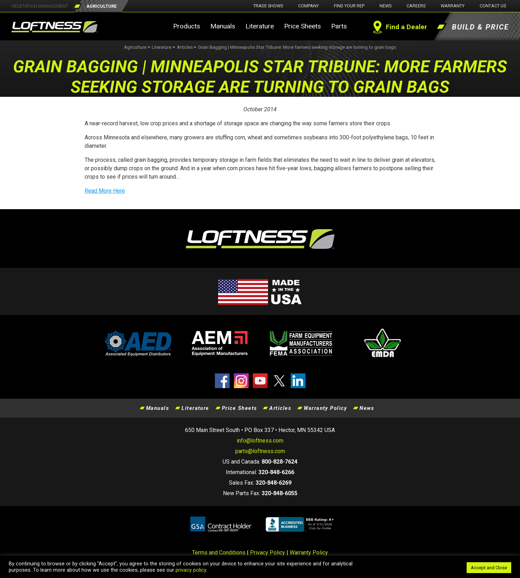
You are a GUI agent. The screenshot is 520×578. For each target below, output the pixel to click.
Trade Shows (268, 5)
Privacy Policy (267, 552)
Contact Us (493, 5)
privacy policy (191, 570)
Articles (185, 47)
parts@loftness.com (260, 451)
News (385, 5)
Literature (259, 26)
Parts (339, 26)
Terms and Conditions (218, 552)
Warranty (453, 5)
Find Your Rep (349, 5)
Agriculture (135, 47)
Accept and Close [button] (489, 567)
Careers (416, 5)
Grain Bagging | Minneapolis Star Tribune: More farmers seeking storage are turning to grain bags (297, 47)
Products (186, 26)
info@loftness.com (260, 440)
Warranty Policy (325, 408)
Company (308, 5)
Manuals (222, 26)
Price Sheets (302, 26)
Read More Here (105, 190)
